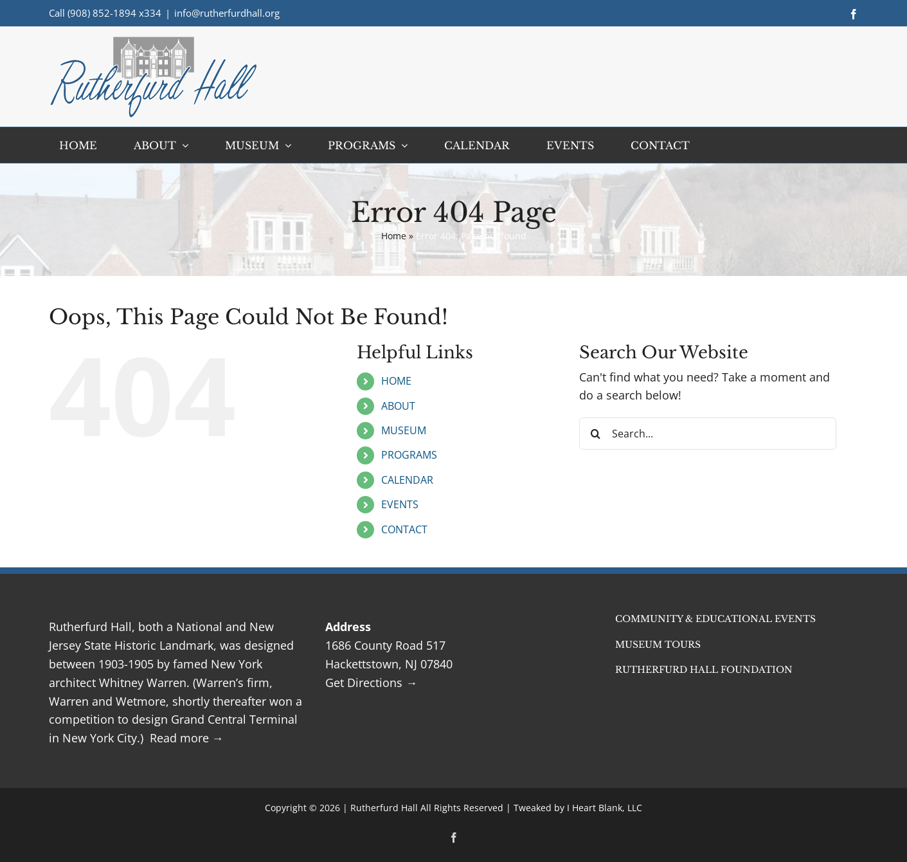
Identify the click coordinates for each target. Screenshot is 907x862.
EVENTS (399, 504)
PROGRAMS (409, 455)
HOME (396, 381)
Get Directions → (371, 682)
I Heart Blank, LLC (604, 808)
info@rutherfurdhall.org (227, 12)
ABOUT (398, 406)
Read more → (187, 738)
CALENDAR (407, 480)
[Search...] (707, 433)
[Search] (595, 433)
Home (393, 236)
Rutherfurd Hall (384, 808)
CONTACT (404, 529)
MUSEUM (403, 430)
